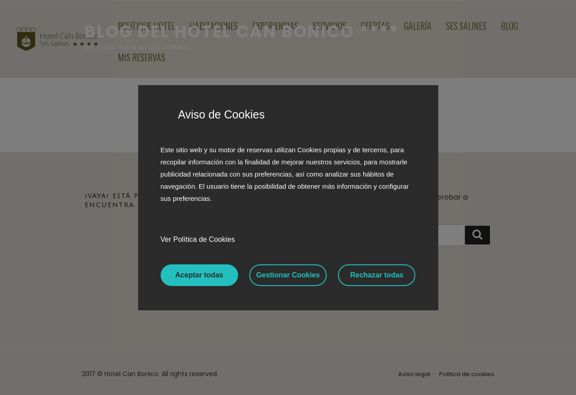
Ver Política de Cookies (198, 239)
